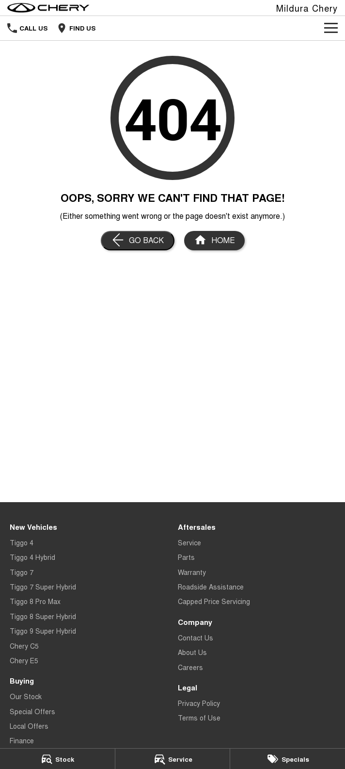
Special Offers (32, 711)
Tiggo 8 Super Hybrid (43, 616)
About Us (192, 652)
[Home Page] (48, 8)
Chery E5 (24, 660)
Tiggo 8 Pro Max (35, 601)
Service (189, 542)
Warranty (192, 572)
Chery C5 (24, 646)
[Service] (172, 759)
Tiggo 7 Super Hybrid (43, 586)
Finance (22, 740)
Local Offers (29, 726)
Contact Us (195, 637)
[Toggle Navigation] (331, 28)
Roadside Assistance (211, 586)
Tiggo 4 (21, 542)
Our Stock (26, 696)
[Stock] (57, 759)
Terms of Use (199, 717)
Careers (190, 667)
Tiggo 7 (21, 572)
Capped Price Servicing (214, 601)
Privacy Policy (199, 703)
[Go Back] (137, 240)
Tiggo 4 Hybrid (32, 557)
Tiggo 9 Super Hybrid (43, 631)
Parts (186, 557)
